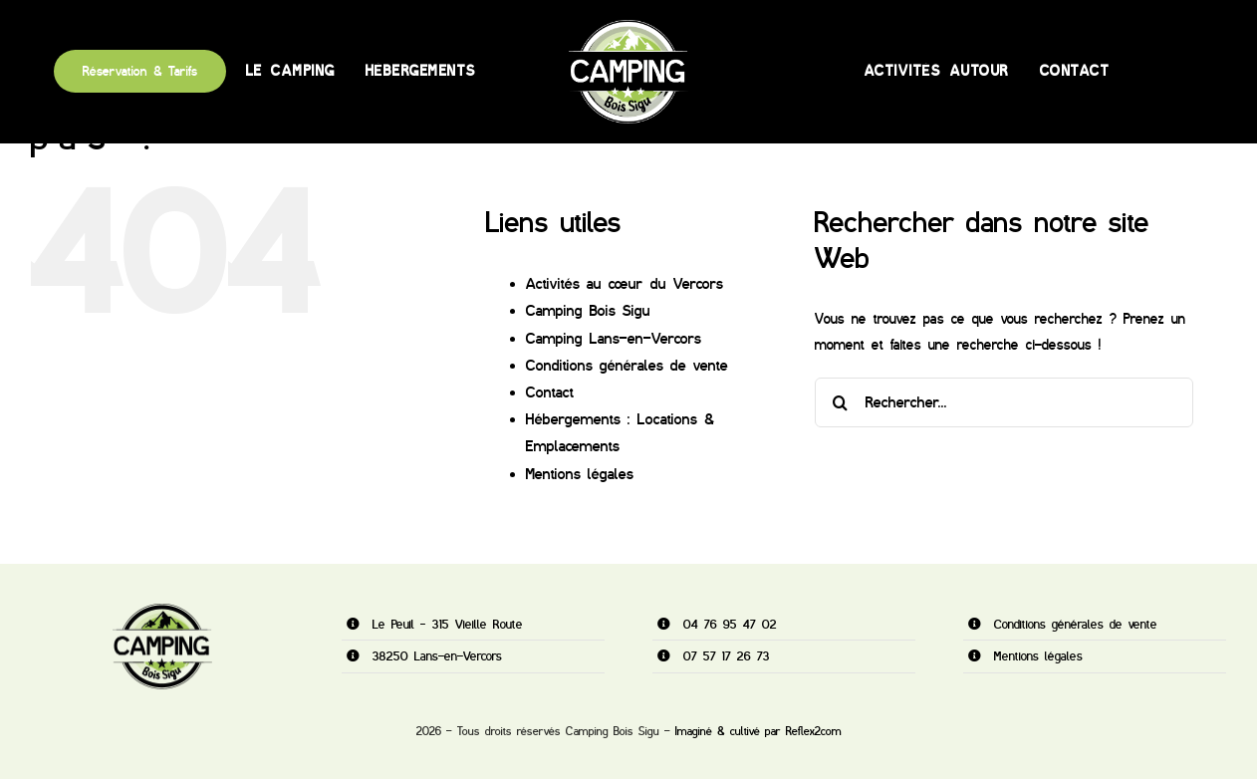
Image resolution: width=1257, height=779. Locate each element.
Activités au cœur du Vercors (624, 284)
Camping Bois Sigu (588, 311)
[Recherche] (840, 402)
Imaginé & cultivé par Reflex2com (758, 731)
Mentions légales (579, 474)
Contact (550, 392)
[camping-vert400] (628, 27)
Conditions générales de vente (627, 366)
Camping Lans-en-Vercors (613, 339)
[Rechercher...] (1004, 402)
